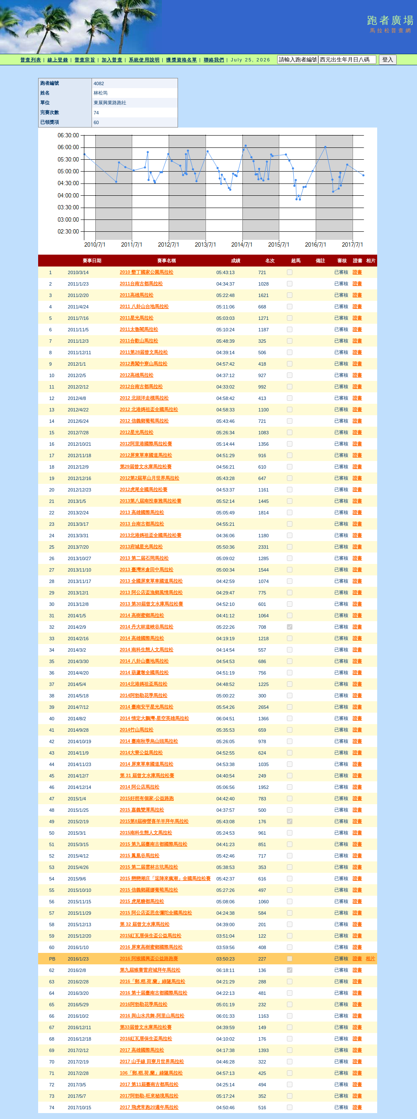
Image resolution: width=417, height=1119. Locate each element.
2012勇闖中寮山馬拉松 (143, 363)
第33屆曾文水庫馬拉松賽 (146, 1027)
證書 (357, 272)
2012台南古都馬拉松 (141, 386)
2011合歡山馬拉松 (139, 340)
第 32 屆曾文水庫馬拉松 (145, 924)
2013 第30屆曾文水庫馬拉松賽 (151, 603)
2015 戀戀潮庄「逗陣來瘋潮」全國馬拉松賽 (165, 878)
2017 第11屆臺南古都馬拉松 (149, 1084)
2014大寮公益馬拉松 (141, 752)
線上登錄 (57, 59)
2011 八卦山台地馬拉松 (144, 306)
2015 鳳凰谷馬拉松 (140, 855)
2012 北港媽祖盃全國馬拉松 (149, 409)
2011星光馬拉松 (136, 317)
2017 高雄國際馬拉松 (142, 1049)
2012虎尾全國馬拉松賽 (143, 489)
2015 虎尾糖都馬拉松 (142, 901)
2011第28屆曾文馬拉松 (144, 352)
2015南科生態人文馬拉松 (146, 832)
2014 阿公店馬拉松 (140, 786)
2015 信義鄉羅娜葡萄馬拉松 (149, 889)
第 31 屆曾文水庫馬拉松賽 (147, 775)
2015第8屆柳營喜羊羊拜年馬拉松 (154, 821)
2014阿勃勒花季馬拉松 (143, 695)
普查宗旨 (85, 59)
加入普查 (112, 59)
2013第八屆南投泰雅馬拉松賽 (150, 500)
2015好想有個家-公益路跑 (147, 798)
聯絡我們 (214, 59)
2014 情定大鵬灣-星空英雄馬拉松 (154, 718)
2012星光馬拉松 (136, 432)
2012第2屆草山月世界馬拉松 (150, 477)
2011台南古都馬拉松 (141, 283)
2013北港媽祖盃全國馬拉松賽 (150, 535)
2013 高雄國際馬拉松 (142, 512)
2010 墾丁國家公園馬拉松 (147, 272)
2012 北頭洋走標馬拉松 (144, 397)
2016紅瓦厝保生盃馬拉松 (146, 1038)
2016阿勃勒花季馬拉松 (143, 1004)
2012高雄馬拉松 (136, 375)
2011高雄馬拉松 (136, 294)
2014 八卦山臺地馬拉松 (144, 661)
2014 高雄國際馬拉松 (142, 638)
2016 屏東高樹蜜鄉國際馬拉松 (151, 947)
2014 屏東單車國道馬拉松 (147, 763)
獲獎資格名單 (181, 59)
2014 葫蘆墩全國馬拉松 (144, 672)
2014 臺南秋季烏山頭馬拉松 (149, 741)
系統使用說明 (144, 59)
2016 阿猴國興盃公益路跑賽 (149, 958)
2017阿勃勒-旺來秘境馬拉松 (149, 1095)
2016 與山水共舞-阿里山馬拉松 (152, 1015)
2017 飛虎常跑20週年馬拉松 (149, 1107)
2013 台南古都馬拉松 (142, 523)
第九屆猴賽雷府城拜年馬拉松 (150, 969)
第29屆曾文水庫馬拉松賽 (146, 466)
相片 (370, 958)
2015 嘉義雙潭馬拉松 (142, 809)
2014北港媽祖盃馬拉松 (143, 683)
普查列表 (30, 59)
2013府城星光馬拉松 (141, 546)
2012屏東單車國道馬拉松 (146, 455)
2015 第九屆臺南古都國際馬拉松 (154, 844)
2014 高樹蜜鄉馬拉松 (142, 615)
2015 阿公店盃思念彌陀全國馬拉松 (156, 912)
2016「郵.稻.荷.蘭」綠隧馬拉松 (153, 981)
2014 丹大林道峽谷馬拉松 (147, 626)
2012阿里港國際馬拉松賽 (146, 443)
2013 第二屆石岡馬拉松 (144, 558)
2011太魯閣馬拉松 (139, 329)
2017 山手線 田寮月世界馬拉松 (152, 1061)
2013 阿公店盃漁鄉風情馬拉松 (151, 592)
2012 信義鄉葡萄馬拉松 (144, 420)
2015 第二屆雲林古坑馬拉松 (149, 866)
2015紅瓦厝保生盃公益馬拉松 (150, 935)
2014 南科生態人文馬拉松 (147, 649)
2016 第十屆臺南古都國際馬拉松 (154, 992)
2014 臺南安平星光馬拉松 (147, 706)
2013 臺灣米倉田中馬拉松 (147, 569)
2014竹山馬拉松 (136, 729)
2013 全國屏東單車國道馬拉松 (151, 580)
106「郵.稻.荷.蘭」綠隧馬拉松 (151, 1072)
